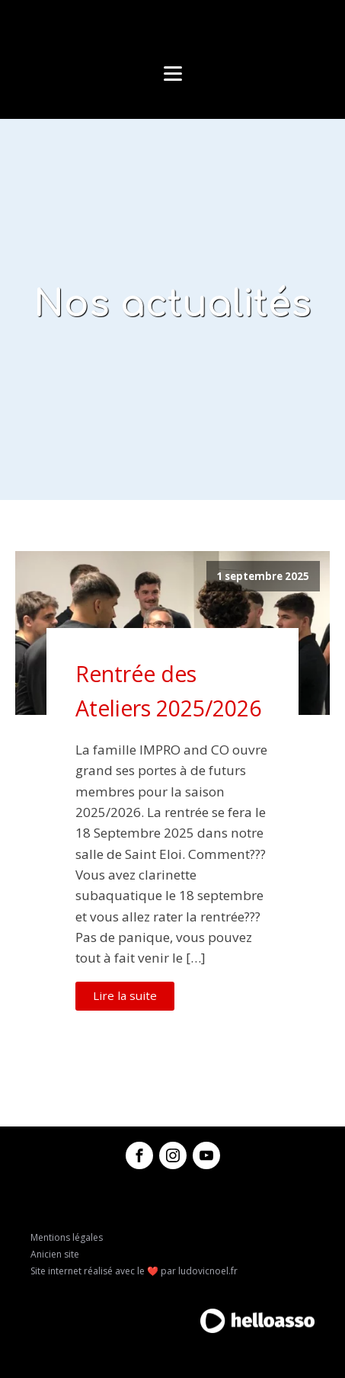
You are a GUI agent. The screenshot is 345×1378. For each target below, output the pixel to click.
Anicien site (54, 1254)
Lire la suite (125, 995)
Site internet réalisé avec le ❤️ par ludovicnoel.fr (134, 1270)
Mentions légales (66, 1237)
